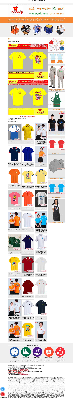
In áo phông (22, 377)
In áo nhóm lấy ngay (45, 378)
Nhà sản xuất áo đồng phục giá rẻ (56, 392)
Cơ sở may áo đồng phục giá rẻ (21, 391)
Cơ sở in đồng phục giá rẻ (46, 396)
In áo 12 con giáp (19, 380)
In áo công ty (18, 382)
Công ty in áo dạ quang (23, 381)
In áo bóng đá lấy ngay (32, 378)
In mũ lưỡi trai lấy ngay (51, 382)
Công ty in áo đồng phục (59, 388)
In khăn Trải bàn (25, 20)
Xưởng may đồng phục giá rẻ (12, 396)
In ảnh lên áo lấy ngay (26, 34)
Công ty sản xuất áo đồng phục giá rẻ (35, 393)
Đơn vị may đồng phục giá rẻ (59, 395)
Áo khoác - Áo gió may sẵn (37, 18)
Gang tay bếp (20, 22)
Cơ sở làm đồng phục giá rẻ (43, 397)
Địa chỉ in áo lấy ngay (31, 381)
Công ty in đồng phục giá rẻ (55, 396)
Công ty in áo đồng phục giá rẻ (57, 389)
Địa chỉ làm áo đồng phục (28, 388)
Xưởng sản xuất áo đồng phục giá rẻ (58, 393)
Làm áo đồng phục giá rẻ (16, 395)
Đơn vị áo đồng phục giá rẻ (47, 394)
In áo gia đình (54, 377)
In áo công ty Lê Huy (56, 197)
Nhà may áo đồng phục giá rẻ (47, 390)
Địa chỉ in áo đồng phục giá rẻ (19, 390)
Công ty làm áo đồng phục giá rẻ (52, 391)
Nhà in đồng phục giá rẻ (29, 396)
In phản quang (44, 380)
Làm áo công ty (28, 382)
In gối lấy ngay (35, 379)
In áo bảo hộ (43, 377)
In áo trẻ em (24, 379)
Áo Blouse (29, 19)
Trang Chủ (10, 4)
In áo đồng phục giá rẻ (39, 389)
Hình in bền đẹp (60, 357)
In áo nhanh (14, 357)
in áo (18, 373)
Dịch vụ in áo (14, 378)
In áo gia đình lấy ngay (14, 379)
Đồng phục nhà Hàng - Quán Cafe (38, 20)
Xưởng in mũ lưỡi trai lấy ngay (59, 382)
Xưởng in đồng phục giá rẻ (38, 396)
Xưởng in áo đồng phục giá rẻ (48, 389)
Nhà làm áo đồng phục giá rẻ (46, 392)
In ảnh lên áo (27, 377)
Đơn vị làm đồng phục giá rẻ (24, 397)
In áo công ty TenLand (56, 153)
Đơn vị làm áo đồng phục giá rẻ (26, 392)
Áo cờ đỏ (58, 19)
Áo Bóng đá (35, 19)
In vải (27, 379)
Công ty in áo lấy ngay (38, 381)
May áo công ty (23, 382)
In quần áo (20, 379)
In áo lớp (58, 377)
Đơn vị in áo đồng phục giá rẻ (29, 390)
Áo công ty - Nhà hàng (21, 19)
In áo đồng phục (35, 377)
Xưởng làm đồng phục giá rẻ (52, 397)
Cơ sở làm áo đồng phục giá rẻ (16, 392)
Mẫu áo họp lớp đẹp (59, 20)
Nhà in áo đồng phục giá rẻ (38, 390)
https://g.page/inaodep (24, 369)
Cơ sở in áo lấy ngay (45, 381)
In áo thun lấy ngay (59, 378)
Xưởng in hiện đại (26, 357)
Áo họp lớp (12, 19)
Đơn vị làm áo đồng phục (36, 388)
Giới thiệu (16, 4)
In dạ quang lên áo (54, 380)
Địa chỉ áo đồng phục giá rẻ (39, 394)
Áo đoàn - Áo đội (51, 19)
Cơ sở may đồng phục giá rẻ (41, 395)
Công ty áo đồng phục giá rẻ (12, 394)
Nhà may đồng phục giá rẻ (21, 396)
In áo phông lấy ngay (52, 378)
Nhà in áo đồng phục (51, 388)
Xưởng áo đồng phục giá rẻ (30, 394)
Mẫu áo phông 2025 (12, 18)
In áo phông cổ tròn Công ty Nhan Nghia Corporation (56, 134)
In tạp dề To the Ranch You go (56, 222)
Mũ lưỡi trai (56, 18)
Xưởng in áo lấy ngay (52, 381)
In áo (11, 38)
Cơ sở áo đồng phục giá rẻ (21, 394)
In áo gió (39, 377)
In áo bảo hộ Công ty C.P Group (56, 178)
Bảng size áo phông (29, 4)
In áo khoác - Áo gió (49, 34)
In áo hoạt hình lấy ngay (56, 379)
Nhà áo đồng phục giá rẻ (56, 394)
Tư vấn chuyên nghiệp (49, 357)
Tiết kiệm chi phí (37, 357)
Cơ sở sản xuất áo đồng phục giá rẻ (46, 393)
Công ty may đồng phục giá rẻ (31, 395)
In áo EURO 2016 (10, 377)
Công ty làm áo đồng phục (12, 388)
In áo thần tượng (25, 380)
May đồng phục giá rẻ (23, 395)
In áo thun (30, 377)
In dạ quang (49, 380)
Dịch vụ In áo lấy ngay (13, 380)
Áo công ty (14, 382)
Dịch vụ (21, 4)
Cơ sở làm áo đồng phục (20, 388)
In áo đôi (47, 377)
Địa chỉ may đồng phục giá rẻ (50, 395)
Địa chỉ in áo (23, 378)
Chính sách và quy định (47, 4)
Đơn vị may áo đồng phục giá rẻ (57, 390)
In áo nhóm (61, 377)
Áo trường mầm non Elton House (56, 65)
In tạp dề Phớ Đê (56, 109)
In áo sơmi (27, 378)
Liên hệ (61, 4)
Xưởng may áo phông (39, 382)
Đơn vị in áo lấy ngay (59, 381)
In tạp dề (50, 377)
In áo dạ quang (17, 20)
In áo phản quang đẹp (31, 380)
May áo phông (33, 382)
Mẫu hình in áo (16, 377)
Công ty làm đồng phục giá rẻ (33, 397)
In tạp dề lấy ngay (60, 34)
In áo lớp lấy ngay (39, 378)
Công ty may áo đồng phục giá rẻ (41, 391)
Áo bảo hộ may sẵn (48, 18)
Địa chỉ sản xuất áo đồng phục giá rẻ (23, 393)
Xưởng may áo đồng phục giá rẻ (31, 391)
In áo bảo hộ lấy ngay (37, 34)
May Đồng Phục (50, 20)
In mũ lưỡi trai (45, 382)
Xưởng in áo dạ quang (16, 381)
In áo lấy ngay (21, 373)
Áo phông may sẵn (22, 18)
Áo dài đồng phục (12, 22)
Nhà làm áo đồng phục (44, 388)
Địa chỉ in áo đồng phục (17, 389)
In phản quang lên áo (39, 380)
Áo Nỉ (28, 18)
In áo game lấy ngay (41, 379)
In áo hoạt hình (30, 379)
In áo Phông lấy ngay (15, 34)
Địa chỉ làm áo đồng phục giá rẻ (36, 392)
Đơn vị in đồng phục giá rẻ (16, 397)
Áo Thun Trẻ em (42, 19)
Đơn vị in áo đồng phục (24, 389)
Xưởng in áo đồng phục (32, 389)
